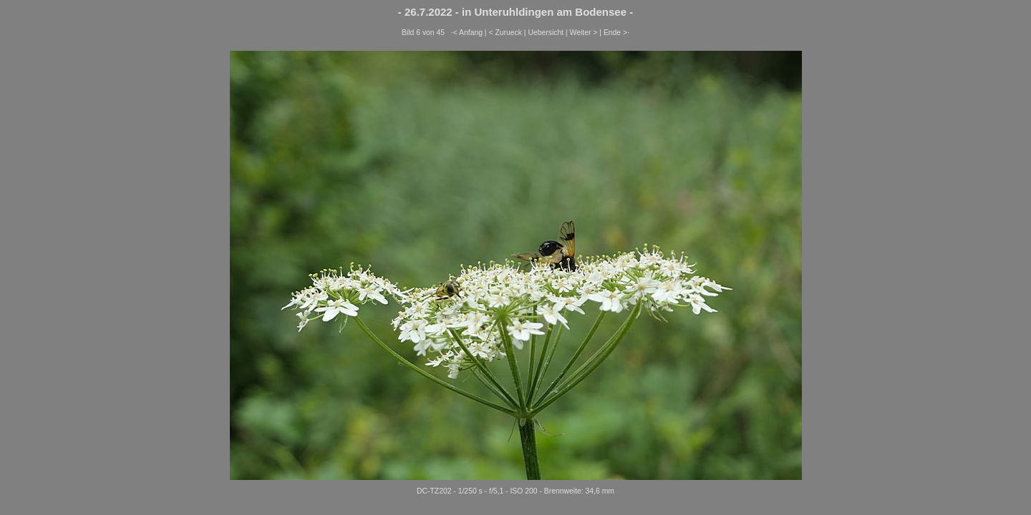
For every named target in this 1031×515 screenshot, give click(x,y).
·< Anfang (467, 32)
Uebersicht (545, 32)
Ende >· (616, 32)
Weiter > (584, 32)
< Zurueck (505, 32)
